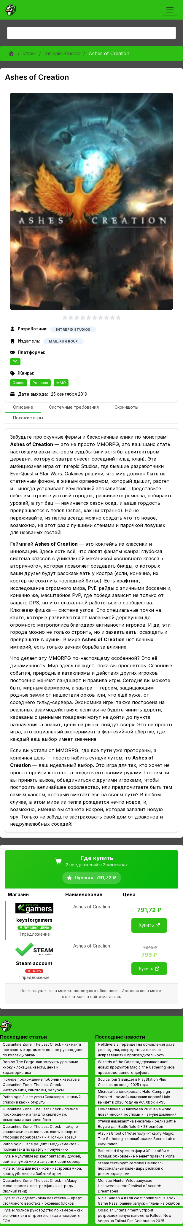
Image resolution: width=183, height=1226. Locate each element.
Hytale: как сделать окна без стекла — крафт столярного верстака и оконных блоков (42, 1201)
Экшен (18, 382)
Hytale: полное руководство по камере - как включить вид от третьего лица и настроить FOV (42, 1215)
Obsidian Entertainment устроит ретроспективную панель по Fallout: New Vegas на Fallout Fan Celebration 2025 (134, 1215)
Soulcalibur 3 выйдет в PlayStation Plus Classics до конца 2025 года (132, 1082)
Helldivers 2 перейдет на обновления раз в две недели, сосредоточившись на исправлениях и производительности (136, 1049)
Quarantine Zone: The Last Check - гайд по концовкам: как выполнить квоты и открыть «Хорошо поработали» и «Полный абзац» (41, 1131)
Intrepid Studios (62, 53)
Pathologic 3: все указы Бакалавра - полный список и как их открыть (42, 1099)
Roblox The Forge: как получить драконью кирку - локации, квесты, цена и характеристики (40, 1067)
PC (15, 361)
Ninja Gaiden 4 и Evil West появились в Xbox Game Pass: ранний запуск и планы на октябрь (139, 1201)
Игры (29, 53)
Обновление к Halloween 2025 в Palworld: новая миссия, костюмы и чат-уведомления (137, 1112)
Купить (149, 925)
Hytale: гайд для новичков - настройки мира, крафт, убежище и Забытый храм (42, 1171)
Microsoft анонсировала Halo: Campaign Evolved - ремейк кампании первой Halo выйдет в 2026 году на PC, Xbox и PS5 (134, 1096)
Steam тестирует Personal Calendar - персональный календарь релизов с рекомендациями (130, 1168)
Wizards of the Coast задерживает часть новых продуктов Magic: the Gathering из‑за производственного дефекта (136, 1067)
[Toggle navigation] (170, 10)
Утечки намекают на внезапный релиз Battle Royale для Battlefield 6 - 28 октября (137, 1124)
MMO (61, 382)
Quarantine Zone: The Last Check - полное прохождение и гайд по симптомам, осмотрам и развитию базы (40, 1114)
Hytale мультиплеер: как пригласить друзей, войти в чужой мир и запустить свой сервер (42, 1159)
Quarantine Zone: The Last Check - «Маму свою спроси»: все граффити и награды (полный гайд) (40, 1185)
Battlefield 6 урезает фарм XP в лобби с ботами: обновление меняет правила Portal (137, 1153)
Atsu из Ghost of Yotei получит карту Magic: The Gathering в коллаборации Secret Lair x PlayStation (136, 1138)
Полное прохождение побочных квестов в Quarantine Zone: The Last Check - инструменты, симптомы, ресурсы (41, 1084)
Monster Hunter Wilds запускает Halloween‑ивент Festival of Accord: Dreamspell (129, 1185)
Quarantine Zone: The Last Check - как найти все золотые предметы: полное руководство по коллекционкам (43, 1049)
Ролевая (40, 382)
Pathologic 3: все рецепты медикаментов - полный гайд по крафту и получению (41, 1147)
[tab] (23, 407)
